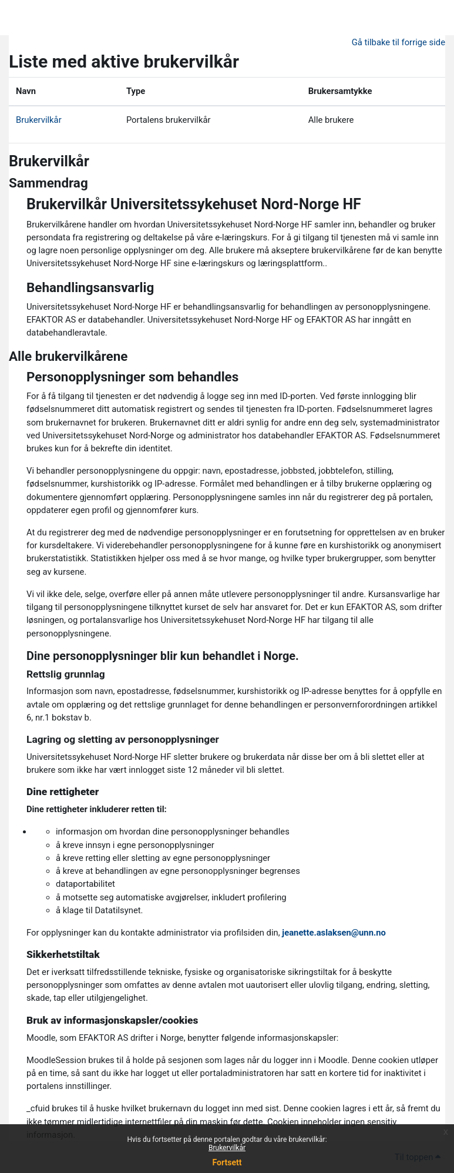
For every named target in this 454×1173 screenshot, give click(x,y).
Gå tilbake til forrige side (398, 42)
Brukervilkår (227, 1148)
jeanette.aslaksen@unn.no (334, 932)
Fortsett (227, 1162)
